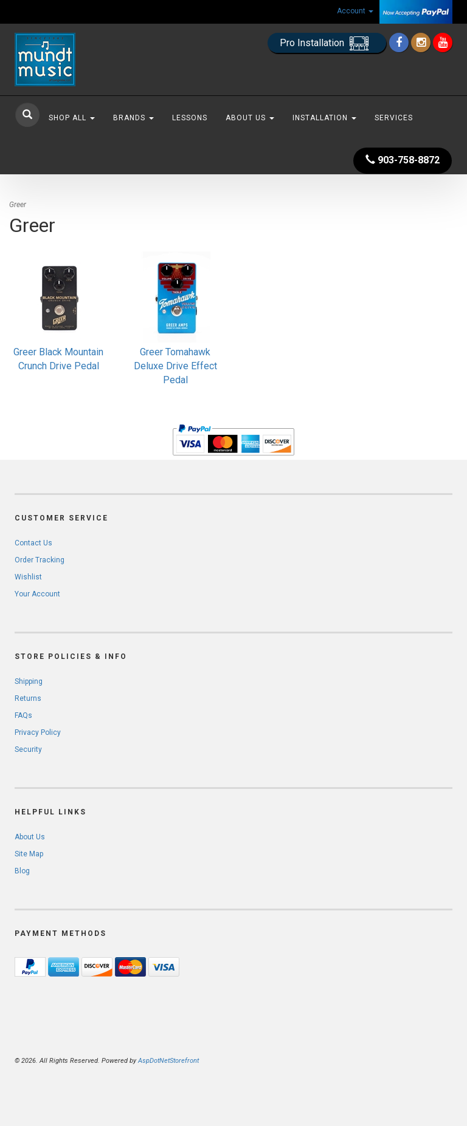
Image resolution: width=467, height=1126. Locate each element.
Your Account (37, 594)
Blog (22, 871)
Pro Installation (327, 43)
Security (28, 749)
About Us (250, 118)
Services (394, 118)
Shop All (72, 118)
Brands (133, 118)
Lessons (189, 118)
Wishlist (28, 577)
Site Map (29, 854)
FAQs (23, 715)
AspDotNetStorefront (168, 1061)
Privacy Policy (38, 732)
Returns (28, 698)
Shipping (29, 681)
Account (355, 11)
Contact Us (33, 543)
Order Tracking (39, 560)
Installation (324, 118)
